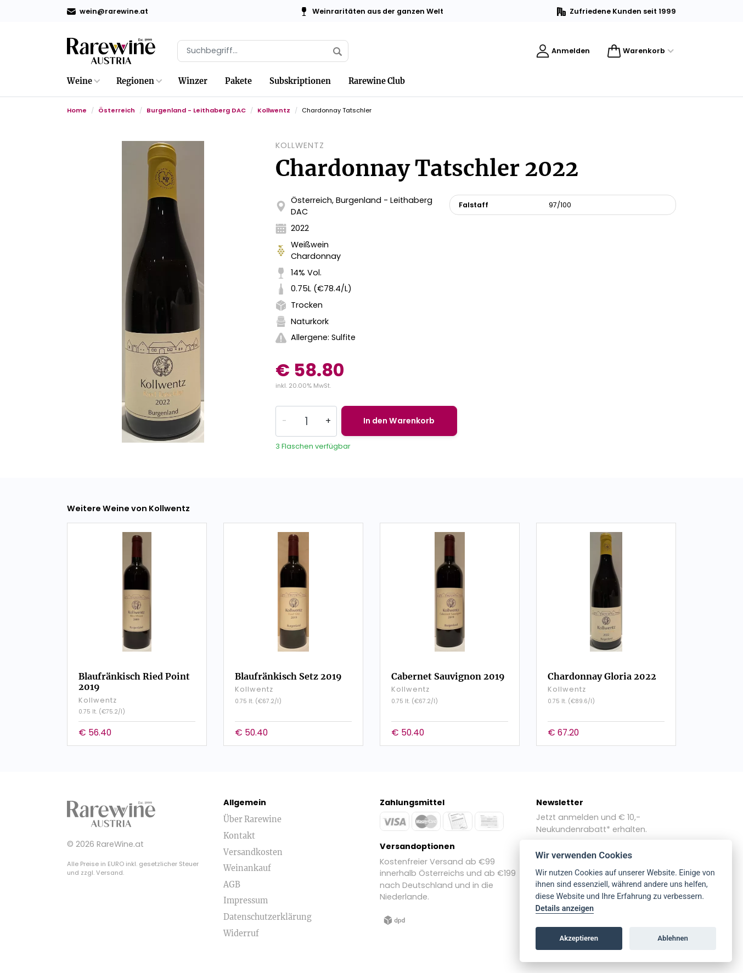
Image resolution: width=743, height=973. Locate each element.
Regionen (135, 81)
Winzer (192, 81)
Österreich (116, 110)
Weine (79, 81)
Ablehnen (672, 938)
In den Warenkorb (401, 420)
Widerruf (241, 933)
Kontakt (239, 835)
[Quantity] (306, 421)
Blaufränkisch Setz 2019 (288, 675)
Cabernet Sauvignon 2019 (448, 675)
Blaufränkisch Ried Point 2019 (134, 681)
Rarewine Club (376, 81)
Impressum (245, 901)
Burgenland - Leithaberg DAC (196, 110)
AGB (231, 884)
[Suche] (262, 51)
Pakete (238, 81)
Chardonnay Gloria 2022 (602, 675)
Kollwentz (273, 110)
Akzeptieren (579, 938)
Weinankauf (247, 868)
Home (77, 110)
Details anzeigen (565, 908)
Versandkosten (253, 852)
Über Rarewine (252, 819)
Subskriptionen (300, 81)
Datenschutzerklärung (267, 916)
